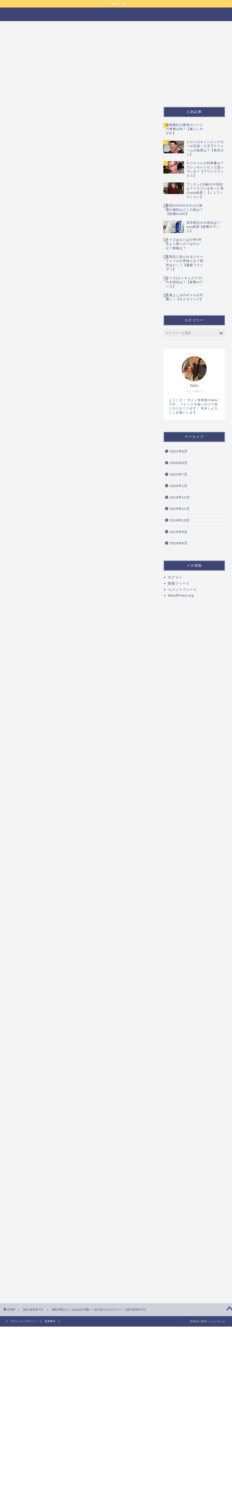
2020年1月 (179, 486)
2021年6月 (179, 451)
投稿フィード (179, 583)
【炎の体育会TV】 (26, 36)
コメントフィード (182, 589)
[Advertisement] (79, 118)
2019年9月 (179, 532)
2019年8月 (179, 543)
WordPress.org (181, 595)
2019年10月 (180, 520)
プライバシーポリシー (24, 1321)
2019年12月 (180, 497)
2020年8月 (179, 463)
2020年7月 (179, 474)
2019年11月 (180, 509)
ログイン (175, 577)
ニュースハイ (116, 14)
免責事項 (50, 1321)
